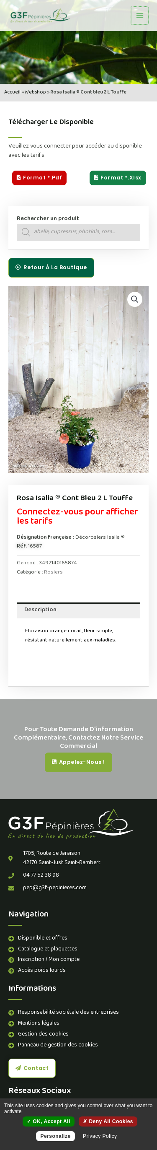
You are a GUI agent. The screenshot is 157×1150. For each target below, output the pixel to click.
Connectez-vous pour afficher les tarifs (77, 517)
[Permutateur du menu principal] (140, 15)
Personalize (55, 1136)
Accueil (12, 92)
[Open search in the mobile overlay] (78, 232)
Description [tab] (40, 610)
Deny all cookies (108, 1121)
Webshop (35, 92)
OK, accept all (48, 1121)
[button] (134, 299)
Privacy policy (100, 1136)
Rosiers (53, 572)
